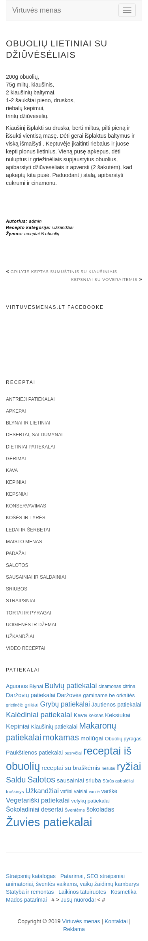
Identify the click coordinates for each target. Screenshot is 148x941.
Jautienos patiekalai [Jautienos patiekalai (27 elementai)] (116, 704)
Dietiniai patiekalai (30, 447)
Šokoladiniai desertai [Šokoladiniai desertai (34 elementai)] (34, 809)
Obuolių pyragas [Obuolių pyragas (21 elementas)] (123, 739)
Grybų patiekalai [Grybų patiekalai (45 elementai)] (65, 704)
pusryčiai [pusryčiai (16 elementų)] (73, 753)
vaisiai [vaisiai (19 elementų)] (80, 791)
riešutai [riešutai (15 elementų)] (108, 768)
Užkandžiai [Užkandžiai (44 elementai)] (42, 791)
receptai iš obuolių (41, 233)
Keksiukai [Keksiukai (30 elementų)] (117, 715)
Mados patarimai (26, 900)
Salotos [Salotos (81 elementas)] (41, 779)
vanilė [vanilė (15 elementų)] (94, 791)
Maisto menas (24, 541)
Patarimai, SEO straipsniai (92, 876)
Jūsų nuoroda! (78, 900)
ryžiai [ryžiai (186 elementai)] (129, 766)
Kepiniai (16, 482)
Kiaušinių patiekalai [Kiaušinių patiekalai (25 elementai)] (54, 727)
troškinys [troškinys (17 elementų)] (15, 791)
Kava (12, 470)
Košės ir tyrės (25, 517)
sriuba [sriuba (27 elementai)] (93, 780)
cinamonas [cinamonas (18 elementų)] (110, 686)
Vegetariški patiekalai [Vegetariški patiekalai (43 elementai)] (37, 800)
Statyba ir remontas (30, 892)
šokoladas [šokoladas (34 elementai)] (100, 809)
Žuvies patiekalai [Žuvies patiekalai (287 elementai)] (49, 822)
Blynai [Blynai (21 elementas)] (36, 686)
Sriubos (16, 589)
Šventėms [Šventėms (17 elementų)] (75, 810)
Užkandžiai (62, 227)
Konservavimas (26, 506)
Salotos (17, 565)
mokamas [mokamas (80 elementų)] (61, 737)
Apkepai (16, 411)
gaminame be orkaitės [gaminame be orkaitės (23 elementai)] (109, 695)
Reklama (74, 929)
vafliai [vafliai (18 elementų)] (66, 791)
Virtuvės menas (36, 10)
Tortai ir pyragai (28, 613)
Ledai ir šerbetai (28, 530)
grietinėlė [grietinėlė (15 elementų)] (14, 705)
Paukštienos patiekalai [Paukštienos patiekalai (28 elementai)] (34, 752)
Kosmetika (123, 892)
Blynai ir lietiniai (28, 423)
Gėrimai (16, 458)
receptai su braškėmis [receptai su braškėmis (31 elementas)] (70, 767)
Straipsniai (21, 600)
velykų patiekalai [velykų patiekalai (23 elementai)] (90, 801)
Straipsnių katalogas (31, 876)
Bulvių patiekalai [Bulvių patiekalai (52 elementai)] (71, 685)
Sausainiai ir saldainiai (36, 577)
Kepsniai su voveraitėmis (104, 279)
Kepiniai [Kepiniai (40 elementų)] (18, 726)
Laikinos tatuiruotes (82, 892)
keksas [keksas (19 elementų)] (95, 715)
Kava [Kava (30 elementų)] (80, 715)
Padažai (16, 553)
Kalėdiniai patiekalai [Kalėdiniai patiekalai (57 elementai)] (39, 714)
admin (35, 221)
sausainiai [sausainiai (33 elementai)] (70, 780)
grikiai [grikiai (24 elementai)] (31, 705)
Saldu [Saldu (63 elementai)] (16, 779)
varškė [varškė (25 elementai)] (109, 791)
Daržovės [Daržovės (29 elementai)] (69, 695)
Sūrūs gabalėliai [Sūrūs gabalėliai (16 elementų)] (118, 781)
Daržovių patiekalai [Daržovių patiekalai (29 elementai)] (30, 695)
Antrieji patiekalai (30, 399)
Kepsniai (17, 494)
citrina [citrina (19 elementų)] (129, 686)
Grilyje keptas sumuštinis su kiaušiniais (64, 271)
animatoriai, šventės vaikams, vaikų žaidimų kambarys (72, 884)
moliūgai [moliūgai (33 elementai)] (92, 738)
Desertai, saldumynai (34, 434)
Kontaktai (116, 921)
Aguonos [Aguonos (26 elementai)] (17, 686)
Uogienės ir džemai (31, 624)
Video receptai (25, 648)
